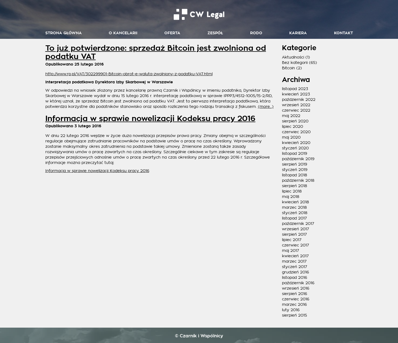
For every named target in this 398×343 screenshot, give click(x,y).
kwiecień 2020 (296, 142)
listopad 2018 (294, 175)
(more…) (266, 106)
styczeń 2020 (295, 148)
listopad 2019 (294, 153)
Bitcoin (288, 68)
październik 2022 (298, 99)
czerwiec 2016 (295, 299)
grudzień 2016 (295, 272)
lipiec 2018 (292, 191)
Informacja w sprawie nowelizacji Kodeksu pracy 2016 (97, 170)
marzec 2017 (294, 261)
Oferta (172, 33)
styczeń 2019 (294, 169)
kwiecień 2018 (295, 202)
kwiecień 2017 (295, 255)
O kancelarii (123, 33)
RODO (256, 33)
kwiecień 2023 (296, 94)
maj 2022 (291, 115)
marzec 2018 (294, 207)
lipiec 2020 (292, 126)
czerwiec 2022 (296, 110)
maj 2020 (291, 137)
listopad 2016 (294, 277)
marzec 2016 (294, 304)
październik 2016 (298, 282)
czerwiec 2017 (295, 245)
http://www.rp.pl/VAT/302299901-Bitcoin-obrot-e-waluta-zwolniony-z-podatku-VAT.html (129, 73)
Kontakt (343, 33)
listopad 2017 (294, 218)
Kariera (298, 33)
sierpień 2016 (294, 293)
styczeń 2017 (294, 266)
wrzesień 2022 (296, 104)
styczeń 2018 (294, 212)
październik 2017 (298, 223)
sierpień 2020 (295, 121)
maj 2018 (290, 196)
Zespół (215, 33)
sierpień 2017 (294, 234)
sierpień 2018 (294, 185)
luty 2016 (291, 309)
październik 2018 (298, 180)
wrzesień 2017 (295, 229)
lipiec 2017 (291, 239)
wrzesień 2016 (295, 288)
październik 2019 (298, 158)
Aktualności (293, 57)
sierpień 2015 (294, 315)
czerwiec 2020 (296, 131)
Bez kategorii (295, 62)
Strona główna (63, 33)
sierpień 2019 (294, 164)
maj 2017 (290, 250)
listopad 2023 (295, 88)
